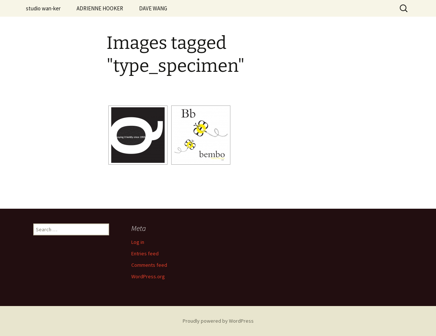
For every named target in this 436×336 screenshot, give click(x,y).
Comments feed (149, 265)
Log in (137, 242)
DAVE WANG (153, 8)
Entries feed (145, 253)
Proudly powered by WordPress (218, 320)
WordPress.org (148, 276)
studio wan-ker (43, 8)
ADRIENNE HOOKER (100, 8)
